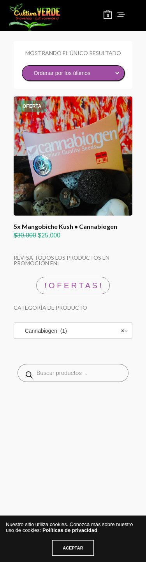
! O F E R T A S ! (73, 285)
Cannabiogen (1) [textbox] (72, 331)
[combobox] (73, 330)
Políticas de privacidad (69, 530)
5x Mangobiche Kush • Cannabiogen (65, 226)
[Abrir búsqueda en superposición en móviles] (73, 373)
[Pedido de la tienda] (73, 73)
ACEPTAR (73, 548)
